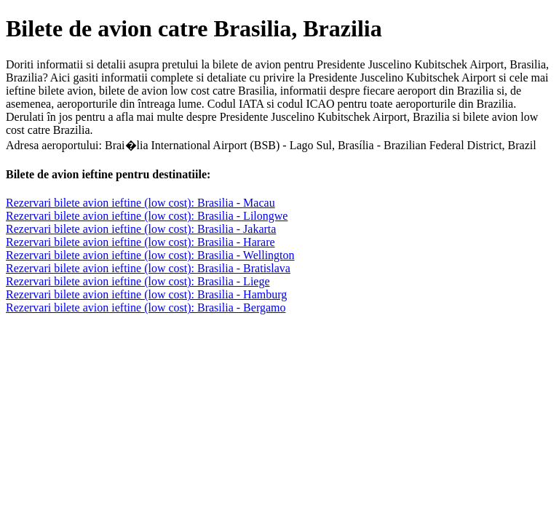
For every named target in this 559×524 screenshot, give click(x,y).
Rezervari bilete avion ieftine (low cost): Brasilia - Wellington (150, 255)
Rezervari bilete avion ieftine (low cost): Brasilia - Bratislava (148, 268)
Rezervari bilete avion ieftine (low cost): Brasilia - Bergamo (145, 307)
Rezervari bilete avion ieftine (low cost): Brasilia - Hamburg (146, 294)
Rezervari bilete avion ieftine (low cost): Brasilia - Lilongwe (147, 216)
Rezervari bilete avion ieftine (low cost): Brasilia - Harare (140, 242)
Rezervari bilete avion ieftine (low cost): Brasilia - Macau (140, 202)
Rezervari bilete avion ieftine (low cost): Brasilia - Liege (138, 281)
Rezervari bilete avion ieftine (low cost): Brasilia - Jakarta (141, 229)
